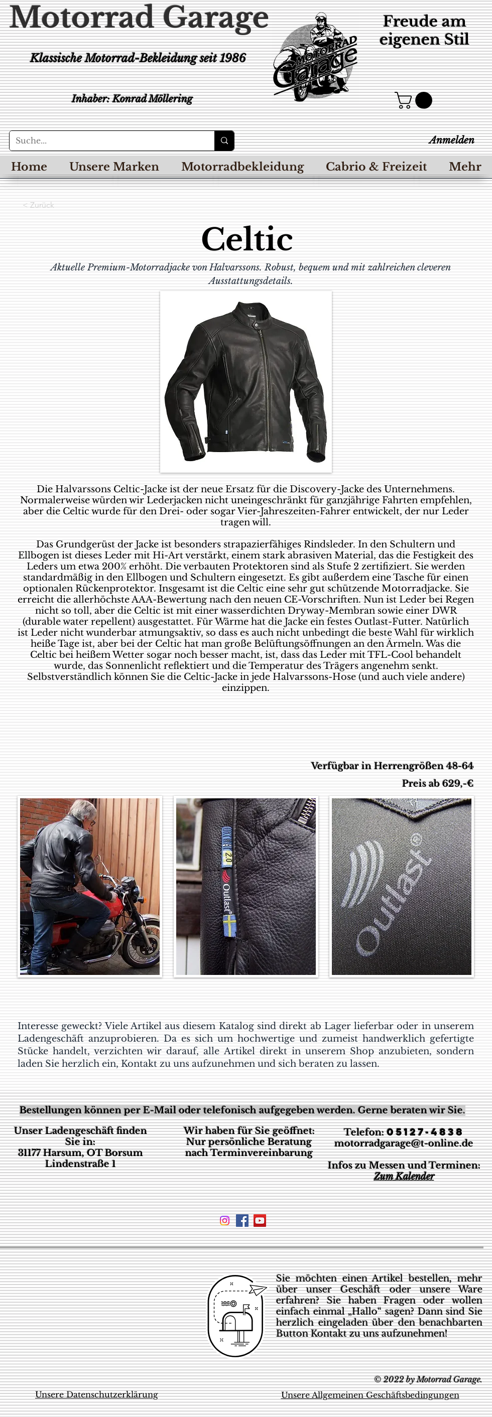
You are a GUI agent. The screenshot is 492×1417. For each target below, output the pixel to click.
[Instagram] (224, 1220)
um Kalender (407, 1176)
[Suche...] (104, 141)
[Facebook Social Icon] (242, 1220)
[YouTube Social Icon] (260, 1220)
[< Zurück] (56, 205)
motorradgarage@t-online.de (403, 1143)
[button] (415, 100)
